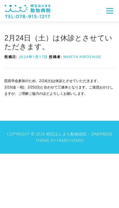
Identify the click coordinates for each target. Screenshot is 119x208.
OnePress (101, 134)
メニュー (110, 10)
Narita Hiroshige (82, 56)
